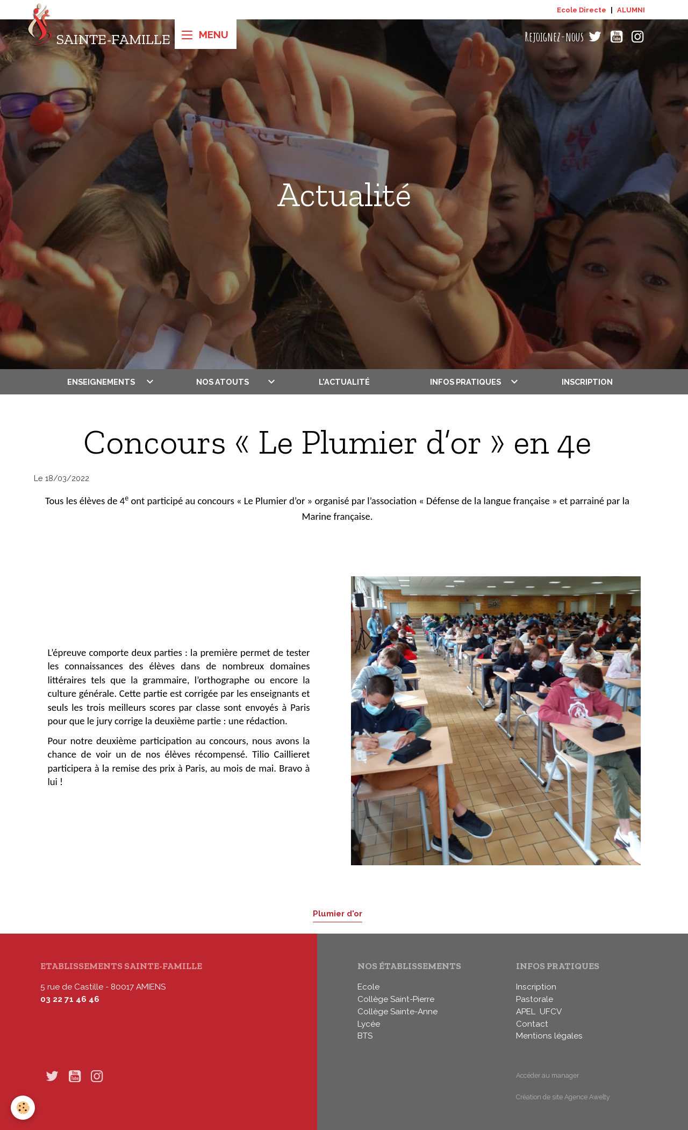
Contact (532, 1024)
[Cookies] (23, 1108)
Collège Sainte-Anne (397, 1011)
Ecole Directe (581, 10)
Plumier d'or (337, 913)
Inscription (587, 381)
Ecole (368, 987)
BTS (364, 1036)
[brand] (98, 37)
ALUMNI (631, 10)
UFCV (551, 1011)
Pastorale (534, 999)
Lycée (368, 1024)
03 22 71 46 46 (69, 999)
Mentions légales (549, 1036)
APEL (525, 1011)
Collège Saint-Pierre (395, 999)
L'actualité (344, 381)
